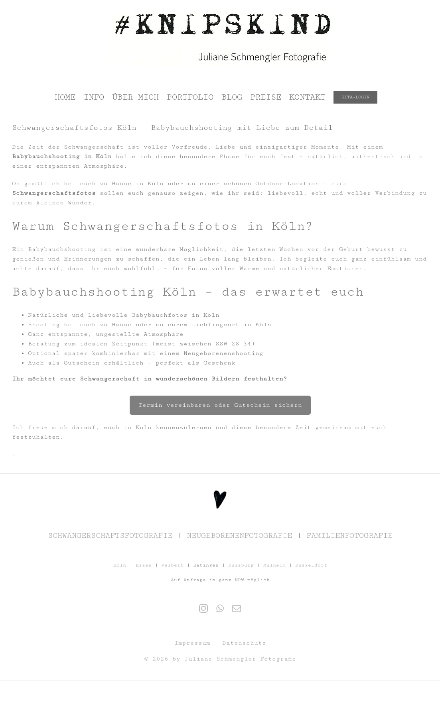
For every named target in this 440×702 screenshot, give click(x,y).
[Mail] (236, 608)
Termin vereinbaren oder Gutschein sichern (220, 405)
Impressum (192, 642)
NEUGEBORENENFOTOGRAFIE (239, 535)
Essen (144, 565)
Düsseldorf (311, 565)
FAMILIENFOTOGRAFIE (349, 535)
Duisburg (241, 565)
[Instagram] (203, 608)
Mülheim (274, 565)
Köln (119, 565)
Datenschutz (244, 642)
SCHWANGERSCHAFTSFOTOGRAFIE (110, 535)
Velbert (172, 565)
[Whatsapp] (220, 608)
